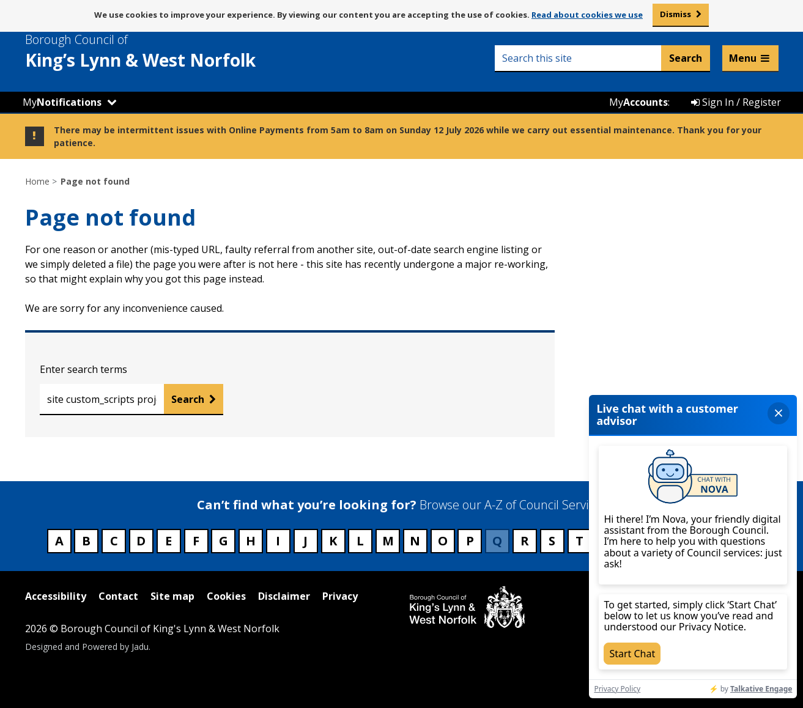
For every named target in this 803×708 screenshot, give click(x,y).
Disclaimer (284, 596)
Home (37, 181)
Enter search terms (83, 369)
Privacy (340, 596)
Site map (172, 596)
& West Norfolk (162, 51)
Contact (118, 596)
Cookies (226, 596)
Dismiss (675, 14)
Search (187, 399)
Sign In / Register (736, 102)
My (62, 102)
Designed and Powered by (87, 646)
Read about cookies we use (587, 14)
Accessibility (55, 596)
